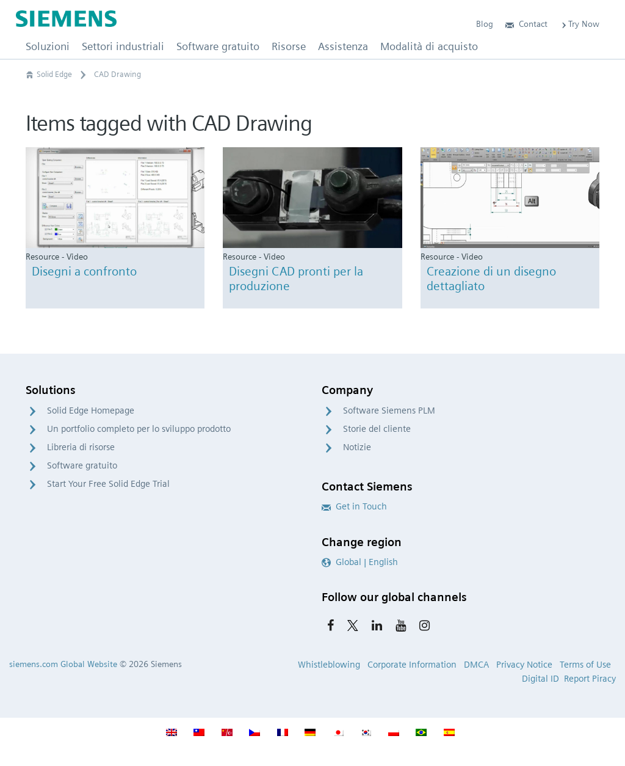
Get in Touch (354, 506)
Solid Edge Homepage (90, 410)
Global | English (360, 561)
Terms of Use (585, 664)
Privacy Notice (524, 664)
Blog (484, 24)
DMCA (476, 664)
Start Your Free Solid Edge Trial (108, 483)
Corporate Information (412, 664)
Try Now (579, 24)
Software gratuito (82, 465)
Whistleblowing (329, 664)
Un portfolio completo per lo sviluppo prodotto (139, 428)
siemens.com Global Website (63, 664)
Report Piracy (590, 678)
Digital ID (540, 678)
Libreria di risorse (81, 447)
